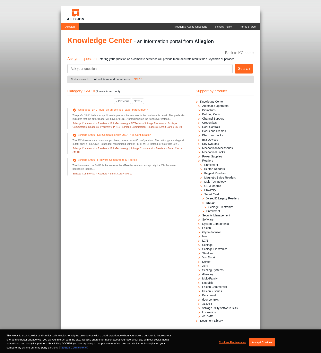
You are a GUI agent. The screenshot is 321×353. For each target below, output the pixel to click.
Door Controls (211, 127)
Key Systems (210, 143)
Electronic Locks (212, 135)
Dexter (206, 261)
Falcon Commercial (214, 287)
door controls (210, 299)
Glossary (208, 274)
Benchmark (209, 295)
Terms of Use (248, 26)
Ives (205, 236)
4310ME (207, 316)
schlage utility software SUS (220, 308)
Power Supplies (212, 156)
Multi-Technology (215, 181)
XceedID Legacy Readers (222, 198)
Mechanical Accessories (217, 148)
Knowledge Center (212, 101)
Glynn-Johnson (212, 232)
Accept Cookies (262, 344)
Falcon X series (212, 291)
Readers (207, 160)
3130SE (207, 303)
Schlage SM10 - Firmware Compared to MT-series (107, 159)
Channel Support (213, 118)
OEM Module (212, 186)
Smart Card (211, 194)
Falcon (206, 228)
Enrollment (211, 164)
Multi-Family (210, 278)
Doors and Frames (214, 131)
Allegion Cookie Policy (74, 349)
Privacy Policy (223, 26)
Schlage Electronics (221, 207)
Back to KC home (239, 53)
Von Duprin (209, 257)
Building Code (211, 114)
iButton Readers (214, 169)
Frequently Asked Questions (190, 26)
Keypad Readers (215, 173)
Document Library (211, 320)
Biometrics (209, 110)
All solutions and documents (112, 79)
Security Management (216, 215)
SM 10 (138, 79)
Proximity (210, 190)
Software (208, 219)
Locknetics (209, 312)
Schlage (207, 245)
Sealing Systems (213, 270)
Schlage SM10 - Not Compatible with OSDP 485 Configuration (114, 134)
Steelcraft (208, 253)
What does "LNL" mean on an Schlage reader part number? (113, 109)
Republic (207, 282)
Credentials (209, 122)
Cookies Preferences (232, 344)
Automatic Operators (215, 105)
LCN (205, 240)
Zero (205, 265)
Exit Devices (210, 139)
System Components (215, 223)
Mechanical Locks (213, 152)
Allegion (70, 26)
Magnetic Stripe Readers (220, 177)
